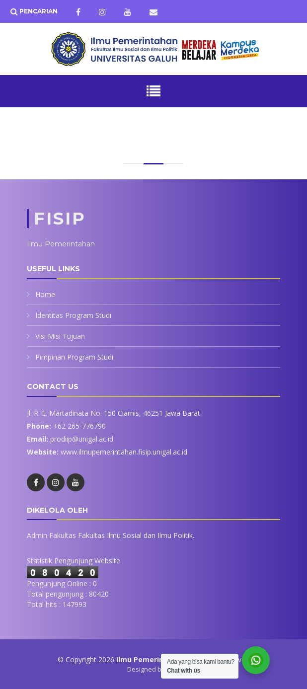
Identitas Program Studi (73, 315)
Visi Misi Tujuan (60, 336)
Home (45, 294)
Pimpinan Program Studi (74, 357)
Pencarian (38, 11)
